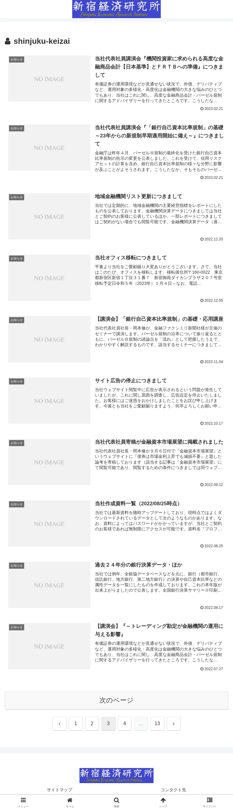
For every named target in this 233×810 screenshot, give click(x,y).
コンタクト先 (173, 790)
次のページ (116, 701)
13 (157, 724)
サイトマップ (59, 790)
